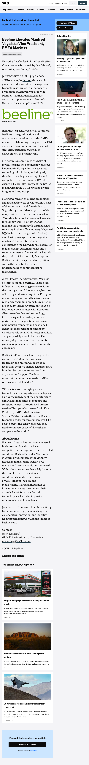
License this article (13, 556)
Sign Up (82, 3)
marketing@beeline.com (16, 541)
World (70, 9)
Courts (30, 9)
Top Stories (8, 9)
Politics (20, 9)
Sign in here (33, 750)
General (40, 9)
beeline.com (9, 522)
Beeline (27, 80)
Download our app (65, 28)
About (64, 3)
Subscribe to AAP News (67, 23)
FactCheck (81, 9)
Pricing (50, 3)
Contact (58, 3)
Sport (61, 9)
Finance (51, 9)
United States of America (12, 54)
